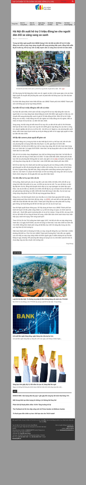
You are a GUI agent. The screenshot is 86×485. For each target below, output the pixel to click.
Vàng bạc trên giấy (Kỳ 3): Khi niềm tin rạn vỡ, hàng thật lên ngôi (34, 384)
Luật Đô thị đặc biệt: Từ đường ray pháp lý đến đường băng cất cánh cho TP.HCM (40, 299)
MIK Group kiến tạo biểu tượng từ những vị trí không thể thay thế (34, 400)
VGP (63, 88)
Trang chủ (15, 24)
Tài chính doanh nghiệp (68, 23)
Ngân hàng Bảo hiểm (41, 23)
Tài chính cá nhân (50, 23)
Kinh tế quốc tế (32, 23)
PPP (48, 199)
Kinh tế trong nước (23, 23)
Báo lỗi (15, 38)
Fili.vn (35, 425)
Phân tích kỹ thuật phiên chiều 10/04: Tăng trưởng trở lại (32, 404)
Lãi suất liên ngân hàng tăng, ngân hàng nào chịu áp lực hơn (33, 336)
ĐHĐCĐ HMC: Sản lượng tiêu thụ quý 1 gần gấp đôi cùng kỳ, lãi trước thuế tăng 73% (41, 396)
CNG (56, 159)
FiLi (45, 420)
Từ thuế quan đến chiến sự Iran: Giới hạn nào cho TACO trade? (34, 413)
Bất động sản (58, 23)
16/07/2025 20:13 (23, 38)
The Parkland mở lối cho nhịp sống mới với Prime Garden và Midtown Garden (39, 409)
